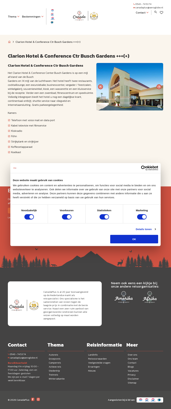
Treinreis (53, 375)
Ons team (133, 359)
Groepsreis (54, 359)
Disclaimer (133, 379)
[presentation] (100, 86)
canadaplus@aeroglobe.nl (148, 7)
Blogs (131, 367)
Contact (132, 363)
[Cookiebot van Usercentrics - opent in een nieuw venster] (143, 167)
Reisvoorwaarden (97, 359)
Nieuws (92, 371)
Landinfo (93, 355)
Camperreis (55, 363)
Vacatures (133, 371)
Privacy (132, 375)
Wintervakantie (57, 379)
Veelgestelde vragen (99, 363)
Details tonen (144, 229)
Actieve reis (55, 367)
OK (134, 239)
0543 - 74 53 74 (142, 4)
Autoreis (53, 355)
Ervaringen (94, 367)
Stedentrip (54, 371)
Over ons (132, 355)
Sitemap (132, 383)
